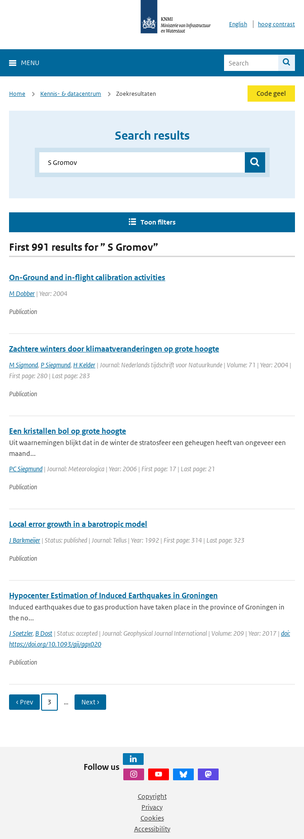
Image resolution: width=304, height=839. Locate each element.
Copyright (152, 796)
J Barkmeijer (24, 540)
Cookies (152, 818)
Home (17, 94)
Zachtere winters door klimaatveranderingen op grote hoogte (114, 349)
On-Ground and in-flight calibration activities (87, 277)
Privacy (152, 807)
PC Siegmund (25, 468)
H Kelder (84, 365)
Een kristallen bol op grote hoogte (67, 431)
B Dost (43, 633)
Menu (30, 62)
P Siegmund (55, 365)
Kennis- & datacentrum (70, 94)
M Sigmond (23, 365)
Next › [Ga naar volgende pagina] (90, 702)
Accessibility (152, 829)
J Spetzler (21, 633)
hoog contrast (276, 24)
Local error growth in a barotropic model (78, 524)
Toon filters (158, 222)
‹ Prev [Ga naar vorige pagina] (24, 702)
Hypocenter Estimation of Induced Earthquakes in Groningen (113, 595)
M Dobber (22, 293)
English (238, 24)
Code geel (271, 93)
